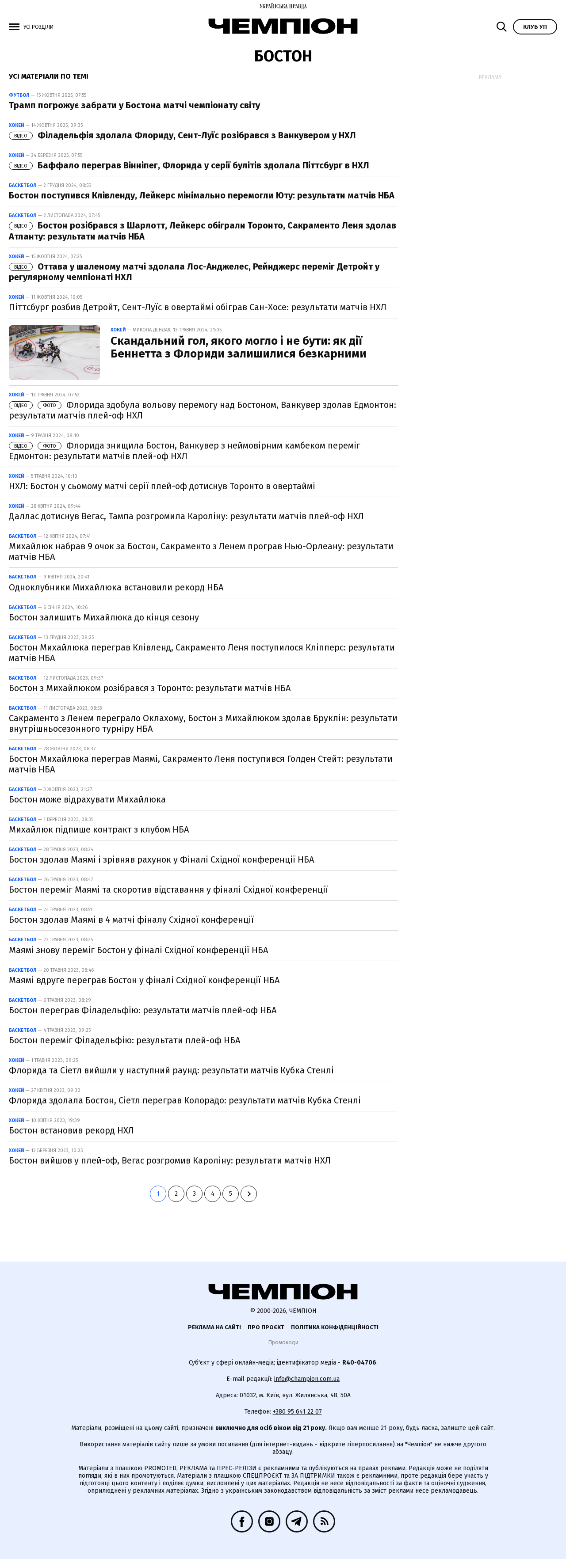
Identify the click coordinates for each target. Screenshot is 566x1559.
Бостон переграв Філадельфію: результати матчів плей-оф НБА (142, 1010)
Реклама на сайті (214, 1327)
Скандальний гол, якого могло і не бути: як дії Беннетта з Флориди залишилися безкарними (239, 347)
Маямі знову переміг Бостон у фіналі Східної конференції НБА (138, 950)
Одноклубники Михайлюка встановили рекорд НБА (116, 587)
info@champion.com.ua (307, 1379)
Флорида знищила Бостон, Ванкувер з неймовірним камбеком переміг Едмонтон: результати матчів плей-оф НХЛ (184, 450)
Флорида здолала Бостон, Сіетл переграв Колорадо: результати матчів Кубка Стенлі (185, 1100)
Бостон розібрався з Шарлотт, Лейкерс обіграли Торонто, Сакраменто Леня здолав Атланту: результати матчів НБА (202, 230)
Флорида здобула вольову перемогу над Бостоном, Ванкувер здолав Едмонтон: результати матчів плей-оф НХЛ (202, 410)
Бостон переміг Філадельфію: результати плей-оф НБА (124, 1040)
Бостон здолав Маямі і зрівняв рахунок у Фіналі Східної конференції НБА (161, 859)
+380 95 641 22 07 (297, 1411)
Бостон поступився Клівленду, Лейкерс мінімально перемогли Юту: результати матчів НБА (201, 195)
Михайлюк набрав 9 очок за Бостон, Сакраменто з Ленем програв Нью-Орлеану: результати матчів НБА (201, 551)
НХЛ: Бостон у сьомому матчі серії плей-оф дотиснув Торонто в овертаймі (162, 486)
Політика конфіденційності (335, 1327)
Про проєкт (266, 1327)
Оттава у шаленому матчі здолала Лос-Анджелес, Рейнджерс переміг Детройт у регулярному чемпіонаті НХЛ (194, 271)
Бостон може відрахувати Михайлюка (87, 799)
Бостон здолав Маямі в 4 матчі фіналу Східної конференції (131, 919)
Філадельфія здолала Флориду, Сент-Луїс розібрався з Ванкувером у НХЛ (182, 135)
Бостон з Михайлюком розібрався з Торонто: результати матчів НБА (150, 688)
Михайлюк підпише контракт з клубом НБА (99, 829)
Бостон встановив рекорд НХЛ (71, 1130)
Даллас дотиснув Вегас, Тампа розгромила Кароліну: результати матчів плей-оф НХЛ (186, 516)
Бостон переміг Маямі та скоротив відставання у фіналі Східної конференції (168, 889)
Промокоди (283, 1342)
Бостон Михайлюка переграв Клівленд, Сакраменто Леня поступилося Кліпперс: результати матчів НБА (202, 652)
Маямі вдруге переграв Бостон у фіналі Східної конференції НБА (144, 980)
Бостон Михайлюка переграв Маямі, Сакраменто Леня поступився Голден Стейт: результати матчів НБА (201, 764)
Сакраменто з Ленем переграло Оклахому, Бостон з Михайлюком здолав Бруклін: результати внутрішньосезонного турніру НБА (203, 723)
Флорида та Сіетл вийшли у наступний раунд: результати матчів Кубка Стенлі (171, 1070)
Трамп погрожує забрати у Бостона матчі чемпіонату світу (134, 105)
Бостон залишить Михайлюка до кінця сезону (104, 617)
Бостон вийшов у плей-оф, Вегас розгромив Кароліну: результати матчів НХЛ (170, 1160)
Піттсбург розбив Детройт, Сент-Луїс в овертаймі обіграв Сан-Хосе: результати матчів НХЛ (197, 307)
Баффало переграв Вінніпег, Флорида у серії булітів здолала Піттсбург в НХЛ (189, 165)
